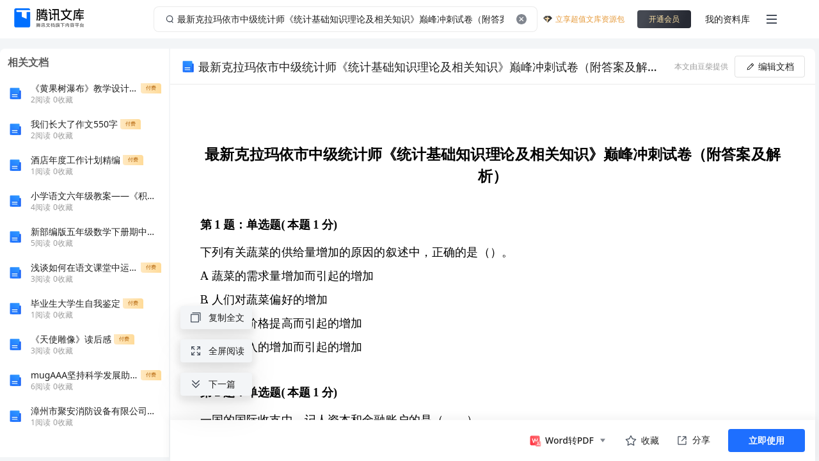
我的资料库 (727, 19)
